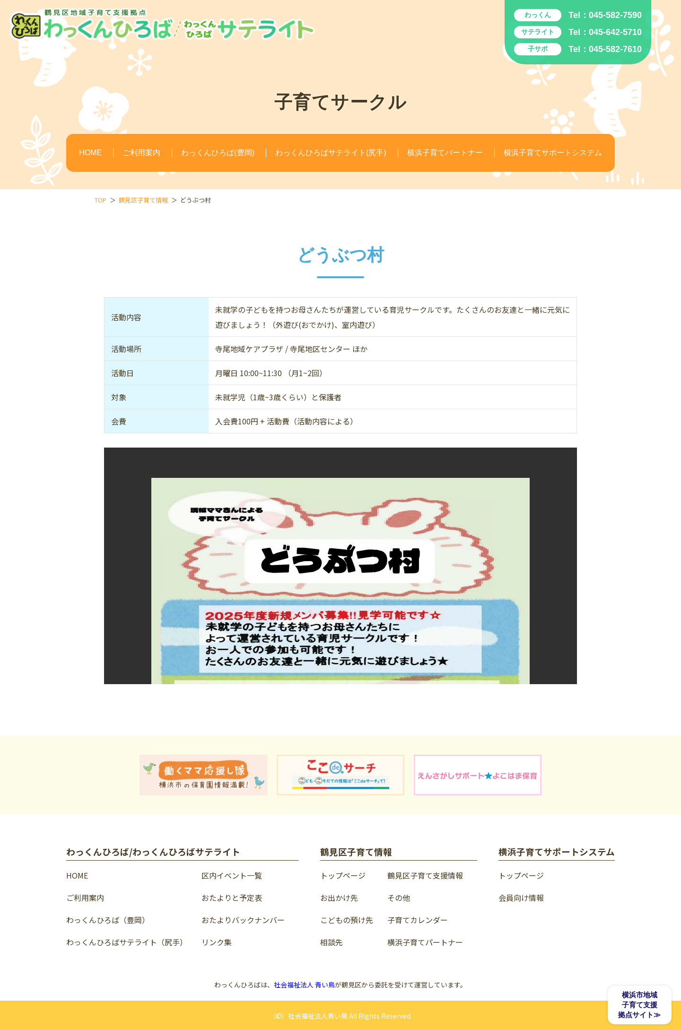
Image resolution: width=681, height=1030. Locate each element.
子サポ (538, 49)
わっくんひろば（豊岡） (107, 919)
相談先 (331, 942)
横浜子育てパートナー (445, 153)
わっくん (537, 14)
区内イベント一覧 (231, 875)
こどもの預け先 (346, 919)
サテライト (537, 31)
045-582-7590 (615, 15)
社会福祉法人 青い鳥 (304, 984)
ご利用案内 (141, 153)
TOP (100, 199)
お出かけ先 (339, 897)
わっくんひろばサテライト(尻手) (330, 153)
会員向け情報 (521, 897)
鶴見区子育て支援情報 (425, 875)
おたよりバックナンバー (243, 919)
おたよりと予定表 (231, 897)
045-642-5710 (615, 32)
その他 (398, 897)
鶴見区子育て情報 (143, 199)
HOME (90, 153)
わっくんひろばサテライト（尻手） (126, 942)
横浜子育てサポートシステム (553, 153)
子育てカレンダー (417, 919)
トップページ (343, 875)
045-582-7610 (615, 49)
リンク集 (216, 942)
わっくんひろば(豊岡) (217, 153)
